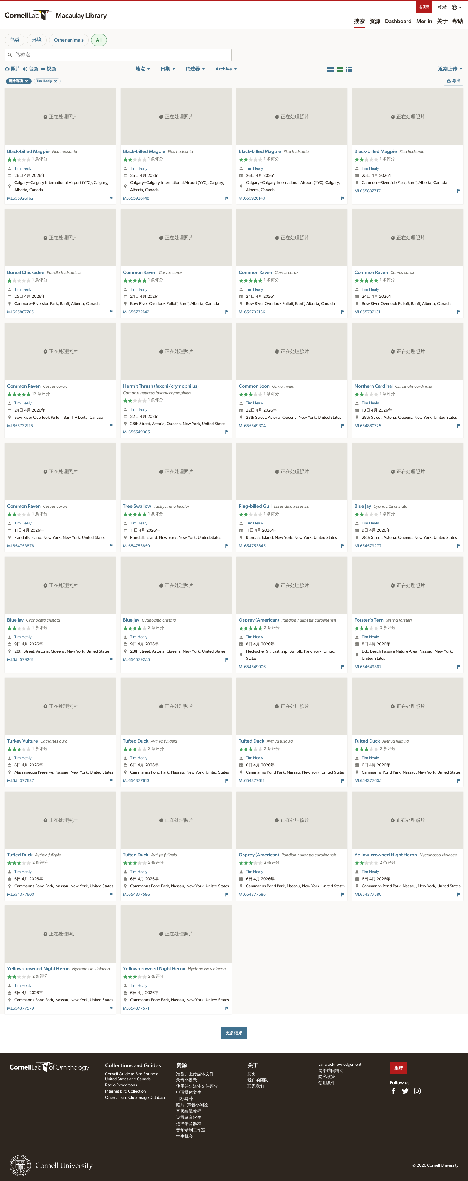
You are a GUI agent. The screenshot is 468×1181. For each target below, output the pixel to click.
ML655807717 (368, 191)
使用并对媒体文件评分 (197, 1086)
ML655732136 (252, 312)
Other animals (69, 40)
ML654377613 (136, 781)
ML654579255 (136, 660)
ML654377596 (136, 894)
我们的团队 (257, 1080)
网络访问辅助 (331, 1071)
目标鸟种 (184, 1099)
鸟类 (14, 40)
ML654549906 (252, 667)
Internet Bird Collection (125, 1091)
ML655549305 (136, 432)
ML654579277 (368, 546)
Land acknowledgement (339, 1064)
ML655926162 (20, 198)
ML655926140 (252, 198)
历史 (251, 1074)
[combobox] (123, 55)
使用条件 (326, 1083)
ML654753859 (136, 546)
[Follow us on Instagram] (417, 1091)
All (99, 40)
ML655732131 (367, 312)
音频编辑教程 (188, 1111)
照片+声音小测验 (192, 1105)
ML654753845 (252, 546)
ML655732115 (20, 426)
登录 (442, 7)
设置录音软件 (188, 1118)
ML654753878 (20, 546)
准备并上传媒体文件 (195, 1074)
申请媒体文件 (188, 1092)
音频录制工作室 (190, 1130)
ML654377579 (20, 1008)
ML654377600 (20, 894)
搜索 (359, 21)
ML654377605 (368, 781)
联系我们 (255, 1086)
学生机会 (184, 1136)
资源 (375, 21)
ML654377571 (136, 1008)
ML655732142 (136, 312)
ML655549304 (252, 426)
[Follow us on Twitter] (405, 1091)
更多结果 (234, 1033)
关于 (442, 21)
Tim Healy (23, 168)
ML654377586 (252, 894)
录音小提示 (186, 1080)
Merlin (424, 21)
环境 (36, 40)
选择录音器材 (188, 1124)
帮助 (457, 21)
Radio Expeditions (121, 1085)
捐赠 (424, 7)
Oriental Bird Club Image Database (135, 1098)
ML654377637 (20, 781)
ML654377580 (368, 894)
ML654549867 (368, 667)
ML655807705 (20, 312)
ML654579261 (20, 660)
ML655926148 (136, 198)
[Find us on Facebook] (393, 1091)
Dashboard (398, 21)
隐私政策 (326, 1077)
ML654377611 (251, 781)
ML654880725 (368, 426)
